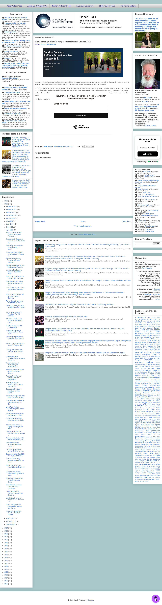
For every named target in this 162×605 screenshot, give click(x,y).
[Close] (111, 91)
